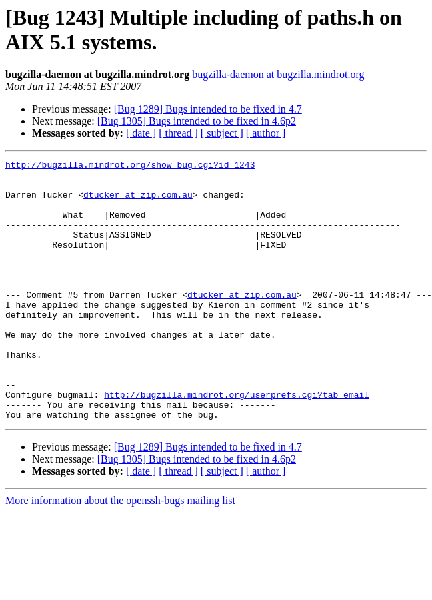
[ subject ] (222, 133)
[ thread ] (178, 133)
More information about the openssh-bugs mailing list (120, 552)
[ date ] (141, 133)
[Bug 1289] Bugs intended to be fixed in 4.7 (208, 109)
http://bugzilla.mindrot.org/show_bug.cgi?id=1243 (130, 166)
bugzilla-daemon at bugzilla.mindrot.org (278, 74)
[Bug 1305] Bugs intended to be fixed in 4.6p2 (196, 121)
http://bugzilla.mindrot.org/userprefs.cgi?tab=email (236, 442)
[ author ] (266, 133)
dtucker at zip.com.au (138, 202)
